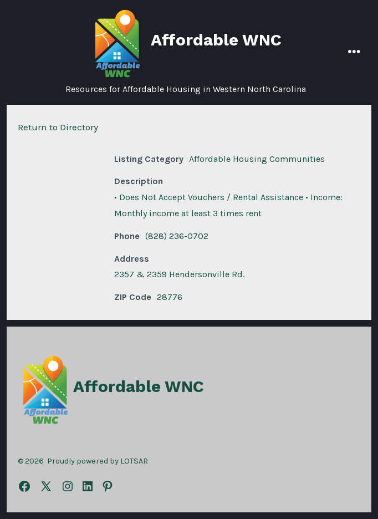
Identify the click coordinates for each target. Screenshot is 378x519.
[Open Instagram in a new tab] (67, 486)
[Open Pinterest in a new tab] (107, 486)
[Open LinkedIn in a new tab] (87, 486)
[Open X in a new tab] (46, 486)
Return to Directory (58, 127)
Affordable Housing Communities (257, 159)
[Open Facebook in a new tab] (24, 486)
